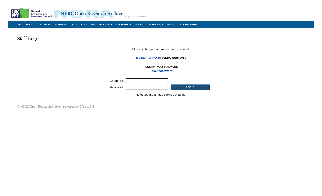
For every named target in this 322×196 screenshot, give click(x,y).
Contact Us (154, 24)
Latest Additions (82, 24)
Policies (105, 24)
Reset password (161, 71)
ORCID (171, 24)
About (30, 24)
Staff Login (188, 24)
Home (18, 24)
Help (138, 24)
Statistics (123, 24)
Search (60, 24)
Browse (45, 24)
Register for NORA (148, 57)
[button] (190, 87)
